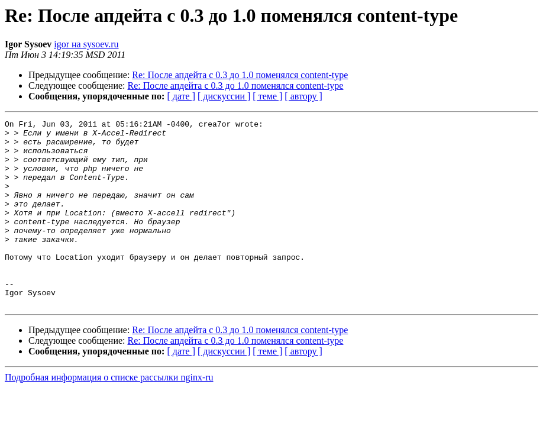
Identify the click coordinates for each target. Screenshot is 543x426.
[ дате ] (181, 96)
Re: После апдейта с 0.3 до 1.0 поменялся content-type (240, 75)
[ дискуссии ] (224, 96)
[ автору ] (303, 96)
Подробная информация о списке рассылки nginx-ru (109, 414)
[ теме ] (267, 96)
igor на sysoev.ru (86, 44)
